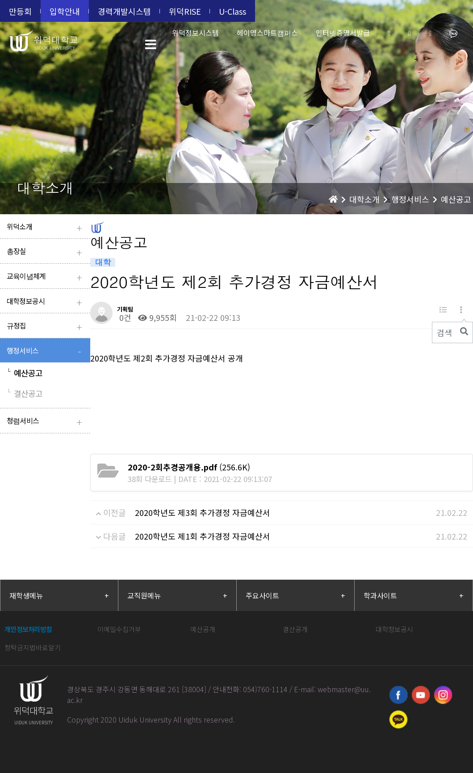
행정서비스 (46, 351)
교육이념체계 (46, 277)
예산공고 (24, 372)
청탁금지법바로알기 (32, 647)
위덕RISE (185, 11)
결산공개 (295, 629)
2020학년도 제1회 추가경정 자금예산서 (202, 536)
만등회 (20, 11)
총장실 (46, 252)
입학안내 (65, 11)
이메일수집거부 (119, 629)
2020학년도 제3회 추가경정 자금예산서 (202, 512)
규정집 (46, 326)
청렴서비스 (46, 421)
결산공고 (24, 393)
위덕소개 (46, 227)
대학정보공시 (46, 302)
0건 (124, 317)
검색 (444, 332)
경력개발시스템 (124, 11)
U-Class (232, 11)
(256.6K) (189, 467)
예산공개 (202, 629)
